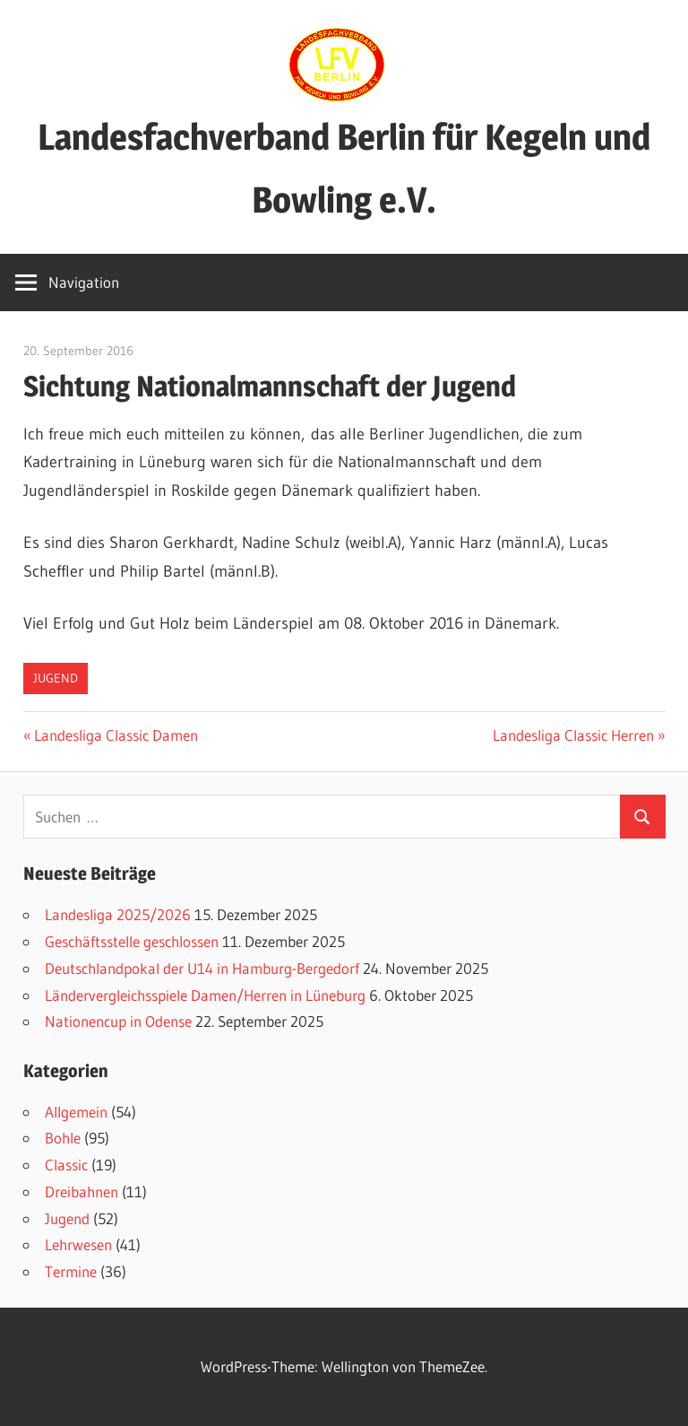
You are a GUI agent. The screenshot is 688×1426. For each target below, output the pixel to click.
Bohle (63, 1137)
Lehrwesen (78, 1244)
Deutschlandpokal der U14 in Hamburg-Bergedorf (202, 968)
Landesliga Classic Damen (115, 735)
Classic (66, 1164)
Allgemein (76, 1111)
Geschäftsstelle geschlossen (132, 941)
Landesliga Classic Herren (573, 735)
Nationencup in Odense (118, 1021)
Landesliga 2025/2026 (118, 914)
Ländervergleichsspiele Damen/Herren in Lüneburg (205, 995)
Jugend (55, 678)
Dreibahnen (81, 1191)
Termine (71, 1271)
